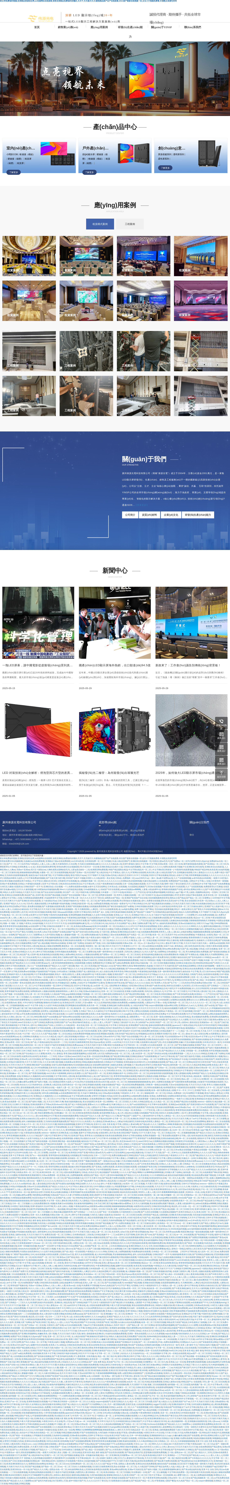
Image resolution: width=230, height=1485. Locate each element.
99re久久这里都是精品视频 (156, 1237)
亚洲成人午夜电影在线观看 (66, 1280)
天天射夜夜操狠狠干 (24, 1243)
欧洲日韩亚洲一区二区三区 (149, 1051)
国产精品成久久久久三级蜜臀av (153, 1124)
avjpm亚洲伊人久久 (125, 1399)
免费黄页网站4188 (142, 1229)
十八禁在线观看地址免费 (193, 1390)
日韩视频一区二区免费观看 (196, 1051)
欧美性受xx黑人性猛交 (58, 1362)
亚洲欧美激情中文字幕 (180, 1404)
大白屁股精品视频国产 (168, 1212)
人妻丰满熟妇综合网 (87, 1399)
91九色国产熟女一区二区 (187, 1481)
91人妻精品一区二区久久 (171, 1116)
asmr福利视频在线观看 (196, 1229)
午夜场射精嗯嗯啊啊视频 (106, 1373)
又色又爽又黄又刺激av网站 (125, 1291)
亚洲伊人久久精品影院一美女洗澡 (70, 1025)
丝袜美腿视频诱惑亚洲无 (32, 1413)
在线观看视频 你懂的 (70, 1138)
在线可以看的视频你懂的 (61, 1065)
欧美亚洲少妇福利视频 (143, 1266)
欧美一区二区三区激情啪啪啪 (128, 1263)
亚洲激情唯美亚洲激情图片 (29, 1175)
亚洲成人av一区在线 (208, 1334)
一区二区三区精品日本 (165, 1133)
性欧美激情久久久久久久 (188, 1334)
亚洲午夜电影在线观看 (17, 1147)
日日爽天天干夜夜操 (20, 1104)
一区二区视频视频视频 (185, 1133)
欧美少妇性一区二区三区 (207, 1212)
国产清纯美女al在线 (158, 1053)
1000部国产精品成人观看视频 (155, 1215)
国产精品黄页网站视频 (119, 1056)
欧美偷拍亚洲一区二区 (151, 1328)
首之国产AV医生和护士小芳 (216, 1274)
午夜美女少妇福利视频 (85, 1461)
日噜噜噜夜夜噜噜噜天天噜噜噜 (173, 1218)
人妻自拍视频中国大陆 (14, 1130)
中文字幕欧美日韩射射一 (58, 1401)
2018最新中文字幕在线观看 (39, 1028)
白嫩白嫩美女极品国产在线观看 (186, 1435)
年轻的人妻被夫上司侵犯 (127, 1144)
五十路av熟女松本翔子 (141, 1065)
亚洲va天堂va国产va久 (19, 1345)
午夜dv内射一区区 (112, 1274)
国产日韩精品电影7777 (42, 1110)
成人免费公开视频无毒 (106, 1399)
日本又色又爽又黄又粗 (103, 1203)
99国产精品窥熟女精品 (25, 1348)
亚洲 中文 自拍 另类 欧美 (66, 1039)
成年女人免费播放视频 (146, 1280)
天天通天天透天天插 (154, 1184)
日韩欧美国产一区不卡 (161, 1254)
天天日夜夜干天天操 (138, 1384)
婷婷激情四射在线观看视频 (161, 1073)
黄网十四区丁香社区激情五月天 (82, 1339)
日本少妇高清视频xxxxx (158, 1246)
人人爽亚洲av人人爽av (204, 1141)
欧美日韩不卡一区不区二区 (127, 1150)
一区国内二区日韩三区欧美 (101, 1209)
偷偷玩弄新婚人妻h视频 (121, 1065)
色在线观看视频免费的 (134, 1237)
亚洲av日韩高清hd (140, 1014)
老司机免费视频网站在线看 (214, 1096)
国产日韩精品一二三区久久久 (86, 1212)
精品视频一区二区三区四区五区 (180, 1209)
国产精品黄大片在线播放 (154, 1220)
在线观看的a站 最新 (184, 1068)
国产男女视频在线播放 (184, 1045)
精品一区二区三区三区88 (10, 1053)
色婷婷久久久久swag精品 (121, 1014)
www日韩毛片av (79, 1056)
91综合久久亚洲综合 (144, 1348)
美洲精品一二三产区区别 (177, 1455)
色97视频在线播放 (216, 1427)
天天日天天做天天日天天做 (186, 1447)
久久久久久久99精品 (198, 1053)
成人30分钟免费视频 (119, 1130)
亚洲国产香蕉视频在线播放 (22, 1311)
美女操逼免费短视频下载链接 (203, 1175)
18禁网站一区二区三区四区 (117, 1102)
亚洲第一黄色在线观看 (136, 1334)
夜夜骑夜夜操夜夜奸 (174, 1243)
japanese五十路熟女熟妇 (182, 1025)
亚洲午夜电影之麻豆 (203, 1209)
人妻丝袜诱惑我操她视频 (62, 1028)
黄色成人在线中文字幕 (73, 1147)
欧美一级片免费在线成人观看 (163, 1090)
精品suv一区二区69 (149, 1263)
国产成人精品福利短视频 (144, 1181)
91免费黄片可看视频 (194, 1093)
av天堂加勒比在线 (208, 1294)
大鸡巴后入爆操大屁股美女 (101, 1215)
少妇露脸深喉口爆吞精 (59, 1070)
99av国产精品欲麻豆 (205, 1201)
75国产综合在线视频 (129, 1036)
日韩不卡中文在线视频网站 (119, 1201)
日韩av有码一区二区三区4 (178, 1478)
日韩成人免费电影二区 (175, 1093)
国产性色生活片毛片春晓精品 (108, 1288)
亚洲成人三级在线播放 (115, 1311)
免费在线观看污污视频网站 (18, 1215)
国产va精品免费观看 (22, 1353)
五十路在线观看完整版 (191, 1257)
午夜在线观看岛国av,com (160, 1127)
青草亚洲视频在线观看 (218, 1051)
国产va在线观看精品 (138, 1104)
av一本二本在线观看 (184, 1235)
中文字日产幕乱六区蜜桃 (127, 1285)
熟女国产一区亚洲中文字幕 (49, 1246)
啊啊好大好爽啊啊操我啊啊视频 (150, 1172)
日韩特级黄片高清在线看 (215, 1116)
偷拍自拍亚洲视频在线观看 (102, 1034)
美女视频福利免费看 (200, 1017)
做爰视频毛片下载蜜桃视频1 (77, 1359)
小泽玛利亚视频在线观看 (53, 1413)
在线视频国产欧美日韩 (148, 1113)
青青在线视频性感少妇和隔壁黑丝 (161, 1087)
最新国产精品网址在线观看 (79, 1351)
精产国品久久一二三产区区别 (48, 1450)
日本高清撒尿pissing (119, 1246)
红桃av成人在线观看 (184, 1305)
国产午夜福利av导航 (156, 1028)
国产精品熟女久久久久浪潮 (173, 1051)
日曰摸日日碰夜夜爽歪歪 (78, 1042)
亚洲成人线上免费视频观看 (71, 1175)
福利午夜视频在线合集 (97, 1090)
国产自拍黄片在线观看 (127, 1438)
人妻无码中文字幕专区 (73, 1382)
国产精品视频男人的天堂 (133, 1220)
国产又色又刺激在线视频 (18, 1461)
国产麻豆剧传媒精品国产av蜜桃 (99, 1319)
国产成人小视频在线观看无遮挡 (197, 1376)
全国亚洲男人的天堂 (22, 1048)
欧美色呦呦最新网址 (165, 1099)
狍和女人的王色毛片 (194, 1249)
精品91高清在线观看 (128, 1192)
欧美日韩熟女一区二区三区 (148, 1274)
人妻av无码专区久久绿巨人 (149, 1447)
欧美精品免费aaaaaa (74, 1045)
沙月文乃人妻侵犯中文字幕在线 (130, 1458)
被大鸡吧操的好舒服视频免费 (82, 1288)
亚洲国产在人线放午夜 (138, 1427)
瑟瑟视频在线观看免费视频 (155, 1452)
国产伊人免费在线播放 (121, 1223)
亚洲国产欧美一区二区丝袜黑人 (208, 1090)
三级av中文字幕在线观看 (93, 1325)
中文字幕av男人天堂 (219, 1384)
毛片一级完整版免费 (116, 1404)
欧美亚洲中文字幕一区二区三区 (116, 1119)
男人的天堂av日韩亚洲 (184, 1189)
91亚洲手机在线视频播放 (180, 1039)
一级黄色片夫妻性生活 (198, 1427)
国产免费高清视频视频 (197, 1237)
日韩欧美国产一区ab (57, 1447)
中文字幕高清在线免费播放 (77, 1099)
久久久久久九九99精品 (78, 1362)
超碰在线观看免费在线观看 (160, 1025)
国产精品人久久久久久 (23, 1116)
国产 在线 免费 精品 (87, 1087)
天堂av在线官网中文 (86, 1373)
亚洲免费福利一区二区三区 (81, 1464)
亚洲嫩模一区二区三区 (173, 1195)
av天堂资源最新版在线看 (193, 1116)
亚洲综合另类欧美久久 (127, 1164)
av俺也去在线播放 (122, 1418)
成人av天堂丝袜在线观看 (72, 1051)
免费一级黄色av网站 (122, 1209)
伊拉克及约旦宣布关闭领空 (205, 1025)
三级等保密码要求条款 (175, 1028)
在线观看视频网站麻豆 (170, 1283)
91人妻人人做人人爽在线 (34, 1384)
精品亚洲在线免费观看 (143, 1461)
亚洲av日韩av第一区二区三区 (206, 1068)
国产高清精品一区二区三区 (164, 1235)
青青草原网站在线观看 (57, 1167)
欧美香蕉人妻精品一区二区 (156, 1121)
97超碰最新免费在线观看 (196, 1311)
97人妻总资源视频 (68, 1036)
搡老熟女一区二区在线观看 (53, 1387)
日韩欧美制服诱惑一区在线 (71, 1119)
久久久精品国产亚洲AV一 (201, 1297)
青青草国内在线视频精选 (58, 1155)
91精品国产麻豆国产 (182, 1367)
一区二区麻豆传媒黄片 (190, 1223)
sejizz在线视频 (37, 1263)
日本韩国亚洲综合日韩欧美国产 (201, 1059)
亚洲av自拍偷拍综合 (168, 1291)
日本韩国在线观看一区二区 (191, 1413)
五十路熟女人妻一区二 (168, 1285)
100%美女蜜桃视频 (50, 1093)
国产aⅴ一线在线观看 (38, 1155)
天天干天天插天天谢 (44, 1348)
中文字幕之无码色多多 (118, 1025)
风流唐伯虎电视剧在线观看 (39, 1472)
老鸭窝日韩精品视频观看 (152, 1379)
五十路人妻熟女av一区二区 (54, 1305)
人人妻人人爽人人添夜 (19, 1070)
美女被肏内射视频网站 (83, 1203)
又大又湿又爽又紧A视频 (53, 1062)
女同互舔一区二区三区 (163, 1150)
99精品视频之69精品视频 (19, 1483)
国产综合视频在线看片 (114, 1283)
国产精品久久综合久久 (205, 1133)
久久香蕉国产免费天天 (18, 1271)
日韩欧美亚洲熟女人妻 (29, 1365)
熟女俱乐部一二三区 (58, 1042)
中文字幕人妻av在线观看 (211, 1113)
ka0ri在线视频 (47, 1076)
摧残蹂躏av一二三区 (194, 1028)
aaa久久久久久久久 (207, 1144)
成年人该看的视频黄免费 (146, 1268)
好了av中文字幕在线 (166, 1056)
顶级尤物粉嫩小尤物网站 (152, 1147)
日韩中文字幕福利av (190, 1184)
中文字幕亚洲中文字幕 (57, 1135)
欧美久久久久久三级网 (187, 1291)
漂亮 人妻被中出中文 (19, 1268)
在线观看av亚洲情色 (72, 1062)
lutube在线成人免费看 (41, 1407)
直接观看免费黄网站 (190, 1152)
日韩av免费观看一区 (50, 1175)
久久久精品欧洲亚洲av (61, 1427)
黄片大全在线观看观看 (84, 1254)
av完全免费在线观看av (89, 1226)
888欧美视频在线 (175, 1124)
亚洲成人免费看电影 (157, 1096)
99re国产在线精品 (135, 1345)
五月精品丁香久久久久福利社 (195, 1365)
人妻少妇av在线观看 (100, 1243)
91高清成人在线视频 (46, 1223)
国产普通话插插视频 (37, 1073)
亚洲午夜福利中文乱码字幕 (128, 1031)
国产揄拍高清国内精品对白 (215, 1249)
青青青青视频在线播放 (84, 1223)
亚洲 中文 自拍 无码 (209, 1469)
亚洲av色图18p (80, 1410)
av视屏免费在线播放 (139, 1096)
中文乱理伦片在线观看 (83, 1082)
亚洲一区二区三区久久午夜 (59, 1336)
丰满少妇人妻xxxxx (26, 1181)
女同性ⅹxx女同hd (113, 1042)
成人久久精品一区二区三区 (161, 1102)
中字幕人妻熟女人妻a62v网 (127, 1124)
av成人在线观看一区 (95, 1376)
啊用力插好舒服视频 (128, 1447)
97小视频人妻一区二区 (63, 1424)
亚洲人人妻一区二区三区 (93, 1283)
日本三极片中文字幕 (75, 1328)
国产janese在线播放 (54, 1147)
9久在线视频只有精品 (16, 1144)
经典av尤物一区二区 (58, 1215)
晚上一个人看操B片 (77, 1260)
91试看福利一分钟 (180, 1427)
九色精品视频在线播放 (171, 1257)
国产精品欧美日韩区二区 (110, 1147)
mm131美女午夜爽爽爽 (56, 1073)
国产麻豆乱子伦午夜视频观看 (133, 1039)
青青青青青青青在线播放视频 (103, 1441)
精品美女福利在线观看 (99, 1384)
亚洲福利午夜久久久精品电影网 (27, 1093)
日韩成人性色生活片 (89, 1172)
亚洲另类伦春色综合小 (160, 1229)
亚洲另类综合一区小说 (71, 1085)
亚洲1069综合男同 (135, 1240)
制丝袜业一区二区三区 (14, 1325)
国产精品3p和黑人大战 (164, 1467)
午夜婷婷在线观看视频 (98, 1407)
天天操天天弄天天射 (70, 1226)
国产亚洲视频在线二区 (85, 1294)
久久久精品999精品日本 (22, 1096)
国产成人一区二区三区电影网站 (105, 1189)
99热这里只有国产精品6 (204, 1181)
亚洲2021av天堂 (77, 1070)
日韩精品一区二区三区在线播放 (196, 1164)
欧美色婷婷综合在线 (121, 1107)
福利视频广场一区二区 (200, 1384)
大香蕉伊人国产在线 (54, 1325)
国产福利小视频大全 (23, 1090)
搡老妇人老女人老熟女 (19, 1351)
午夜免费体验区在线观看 (115, 1382)
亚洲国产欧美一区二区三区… (108, 1087)
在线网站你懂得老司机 (176, 1096)
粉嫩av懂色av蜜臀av (122, 1203)
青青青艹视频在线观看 (87, 1161)
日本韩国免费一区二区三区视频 (102, 1268)
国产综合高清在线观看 (57, 1351)
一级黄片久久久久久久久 (45, 1181)
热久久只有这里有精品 (181, 1017)
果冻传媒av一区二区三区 (93, 1274)
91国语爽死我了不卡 (205, 1280)
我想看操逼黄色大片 (35, 1178)
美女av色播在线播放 (59, 1192)
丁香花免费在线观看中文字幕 (173, 1135)
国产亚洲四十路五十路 (23, 1418)
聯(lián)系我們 (192, 27)
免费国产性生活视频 (18, 1336)
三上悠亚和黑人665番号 (18, 1158)
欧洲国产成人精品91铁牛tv (32, 1455)
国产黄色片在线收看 (19, 1317)
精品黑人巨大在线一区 (180, 1206)
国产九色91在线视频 (149, 1212)
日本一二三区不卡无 (102, 1155)
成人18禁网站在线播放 (28, 1036)
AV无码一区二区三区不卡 (83, 1416)
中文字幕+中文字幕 (22, 1263)
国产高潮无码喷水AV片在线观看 (200, 1104)
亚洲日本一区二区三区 (178, 1246)
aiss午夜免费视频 (91, 1051)
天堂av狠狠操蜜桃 (60, 1260)
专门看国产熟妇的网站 (19, 1254)
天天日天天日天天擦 (48, 1124)
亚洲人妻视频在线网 (182, 1073)
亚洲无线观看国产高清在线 (142, 1107)
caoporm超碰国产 (103, 1401)
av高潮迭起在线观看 (124, 1444)
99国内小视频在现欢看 (165, 1305)
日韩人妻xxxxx (214, 1421)
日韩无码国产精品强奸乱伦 (126, 1034)
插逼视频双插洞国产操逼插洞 (93, 1367)
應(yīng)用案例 (99, 27)
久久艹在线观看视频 (139, 1407)
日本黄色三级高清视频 (19, 1206)
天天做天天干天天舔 (152, 1152)
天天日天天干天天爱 (48, 1365)
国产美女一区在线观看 (67, 1161)
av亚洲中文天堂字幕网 (125, 1235)
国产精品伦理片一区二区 (95, 1073)
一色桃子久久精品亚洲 (184, 1099)
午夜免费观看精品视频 (105, 1266)
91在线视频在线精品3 (82, 1065)
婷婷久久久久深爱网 (77, 1376)
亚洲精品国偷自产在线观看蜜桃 (143, 1056)
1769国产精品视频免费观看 (18, 1068)
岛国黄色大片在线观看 (117, 1090)
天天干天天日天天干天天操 (65, 1331)
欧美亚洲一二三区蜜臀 (99, 1359)
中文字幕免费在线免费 (175, 1014)
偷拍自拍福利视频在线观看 (179, 1175)
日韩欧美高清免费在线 (161, 1206)
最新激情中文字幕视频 (167, 1169)
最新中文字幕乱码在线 (88, 1133)
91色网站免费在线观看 (158, 1130)
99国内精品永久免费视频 (111, 1249)
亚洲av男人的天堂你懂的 (30, 1059)
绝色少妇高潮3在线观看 (47, 1218)
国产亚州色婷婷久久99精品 (182, 1450)
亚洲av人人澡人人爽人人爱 (170, 1164)
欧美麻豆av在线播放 (64, 1203)
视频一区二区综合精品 (62, 1034)
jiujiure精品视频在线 (134, 1152)
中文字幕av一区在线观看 (162, 1475)
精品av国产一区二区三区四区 (199, 1353)
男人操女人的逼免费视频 (15, 1308)
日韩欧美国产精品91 (160, 1065)
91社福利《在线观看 (135, 1308)
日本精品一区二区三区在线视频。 (166, 1251)
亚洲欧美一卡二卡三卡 (134, 1314)
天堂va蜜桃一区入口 (18, 1164)
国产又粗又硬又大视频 (46, 1249)
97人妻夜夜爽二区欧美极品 (85, 1356)
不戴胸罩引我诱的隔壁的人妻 (123, 1099)
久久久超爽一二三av (164, 1367)
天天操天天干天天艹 (26, 1031)
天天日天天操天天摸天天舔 (200, 1020)
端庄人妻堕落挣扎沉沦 (41, 1232)
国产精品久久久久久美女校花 (136, 1175)
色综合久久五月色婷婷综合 (133, 1020)
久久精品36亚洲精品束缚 (200, 1065)
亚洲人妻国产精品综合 (107, 1031)
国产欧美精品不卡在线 (177, 1059)
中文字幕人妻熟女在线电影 (169, 1158)
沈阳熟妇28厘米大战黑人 (62, 1082)
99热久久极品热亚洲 (117, 1336)
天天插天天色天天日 (15, 1467)
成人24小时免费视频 (39, 1068)
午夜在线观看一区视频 (212, 1240)
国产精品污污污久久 (75, 1121)
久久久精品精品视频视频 (110, 1424)
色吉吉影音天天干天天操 (148, 1079)
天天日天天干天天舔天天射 (213, 1263)
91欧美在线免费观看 (113, 1135)
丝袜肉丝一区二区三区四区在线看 (129, 1195)
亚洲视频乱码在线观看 (192, 1124)
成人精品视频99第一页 (177, 1421)
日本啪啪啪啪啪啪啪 (165, 1167)
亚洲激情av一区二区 (208, 1022)
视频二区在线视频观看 (16, 1274)
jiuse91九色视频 (46, 1424)
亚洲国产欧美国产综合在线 (56, 1376)
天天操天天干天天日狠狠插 (122, 1048)
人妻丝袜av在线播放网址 (67, 1444)
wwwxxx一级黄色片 (205, 1102)
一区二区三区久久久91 (47, 1438)
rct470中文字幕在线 (92, 1263)
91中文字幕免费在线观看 (196, 1014)
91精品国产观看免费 (36, 1237)
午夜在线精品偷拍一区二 (203, 1070)
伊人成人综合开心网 (20, 1427)
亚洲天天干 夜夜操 (22, 1458)
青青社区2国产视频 (166, 1144)
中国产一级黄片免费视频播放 (127, 1198)
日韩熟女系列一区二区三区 (137, 1073)
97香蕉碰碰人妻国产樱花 (165, 1481)
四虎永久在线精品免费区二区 (134, 1087)
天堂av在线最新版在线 (178, 1085)
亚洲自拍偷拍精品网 (169, 1138)
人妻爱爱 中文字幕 (142, 1302)
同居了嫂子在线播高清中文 (204, 1317)
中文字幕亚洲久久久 (220, 1036)
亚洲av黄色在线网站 (28, 1218)
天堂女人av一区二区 (142, 1444)
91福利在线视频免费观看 (115, 1334)
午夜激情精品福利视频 (9, 1039)
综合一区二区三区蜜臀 (216, 1119)
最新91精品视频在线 (79, 1475)
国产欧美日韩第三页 (41, 1322)
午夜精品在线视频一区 (201, 1150)
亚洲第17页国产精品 (38, 1351)
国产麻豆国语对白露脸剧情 (107, 1257)
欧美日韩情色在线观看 (140, 1277)
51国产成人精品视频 (150, 1218)
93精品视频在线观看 (58, 1158)
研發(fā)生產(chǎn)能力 (130, 32)
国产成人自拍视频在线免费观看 (20, 1356)
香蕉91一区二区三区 (191, 1294)
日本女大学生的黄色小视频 (168, 1393)
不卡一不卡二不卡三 (185, 1090)
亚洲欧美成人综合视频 (68, 1133)
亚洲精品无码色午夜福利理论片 (111, 1028)
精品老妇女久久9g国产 (160, 1277)
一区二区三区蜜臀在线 (158, 1059)
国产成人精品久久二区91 (118, 1297)
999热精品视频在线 (74, 1237)
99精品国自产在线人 (46, 1025)
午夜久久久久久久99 (181, 1186)
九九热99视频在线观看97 (41, 1458)
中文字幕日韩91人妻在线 (64, 1076)
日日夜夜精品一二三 (36, 1147)
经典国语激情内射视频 (27, 1223)
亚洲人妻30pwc (108, 1263)
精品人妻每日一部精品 (175, 1249)
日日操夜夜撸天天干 (11, 1455)
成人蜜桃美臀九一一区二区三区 (139, 1017)
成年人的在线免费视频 (142, 1254)
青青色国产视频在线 (18, 1285)
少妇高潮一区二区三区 (58, 1152)
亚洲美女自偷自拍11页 (29, 1119)
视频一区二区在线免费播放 (91, 1379)
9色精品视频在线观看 (202, 1438)
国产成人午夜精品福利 (39, 1042)
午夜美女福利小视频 (56, 1342)
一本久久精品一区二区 (59, 1048)
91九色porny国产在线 (37, 1336)
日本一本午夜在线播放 (139, 1435)
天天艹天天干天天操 (79, 1407)
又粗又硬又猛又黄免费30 (15, 1339)
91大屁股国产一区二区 (148, 1339)
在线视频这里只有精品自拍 (81, 1155)
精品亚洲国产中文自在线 (84, 1322)
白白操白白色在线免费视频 (69, 1020)
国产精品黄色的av (185, 1461)
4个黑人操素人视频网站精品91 (216, 1178)
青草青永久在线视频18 (94, 1135)
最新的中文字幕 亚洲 (206, 1138)
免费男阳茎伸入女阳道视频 (159, 1370)
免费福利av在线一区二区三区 (117, 1053)
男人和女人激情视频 (35, 1274)
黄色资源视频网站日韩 (30, 1452)
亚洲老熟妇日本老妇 (203, 1099)
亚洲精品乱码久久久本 (119, 1243)
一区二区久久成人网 (175, 1178)
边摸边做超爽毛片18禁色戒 (70, 1283)
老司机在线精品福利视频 (52, 1079)
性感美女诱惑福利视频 (137, 1300)
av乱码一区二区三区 (118, 1082)
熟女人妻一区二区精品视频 (211, 1407)
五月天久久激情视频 (90, 1020)
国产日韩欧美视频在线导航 (160, 1271)
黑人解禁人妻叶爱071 (34, 1130)
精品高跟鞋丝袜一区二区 (30, 1045)
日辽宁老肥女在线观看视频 (137, 1127)
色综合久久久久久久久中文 (68, 1181)
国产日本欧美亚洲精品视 (147, 1164)
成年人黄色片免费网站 (104, 1393)
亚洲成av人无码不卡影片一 (115, 1325)
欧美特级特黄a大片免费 (17, 1028)
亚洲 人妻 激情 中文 (189, 1345)
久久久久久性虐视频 (144, 1068)
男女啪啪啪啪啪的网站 (56, 1237)
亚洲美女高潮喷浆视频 (9, 1020)
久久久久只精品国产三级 (37, 1135)
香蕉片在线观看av (115, 1045)
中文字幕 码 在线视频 (107, 1138)
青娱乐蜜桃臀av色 (45, 1113)
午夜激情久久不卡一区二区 (207, 1087)
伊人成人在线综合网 (199, 1034)
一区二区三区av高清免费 (201, 1107)
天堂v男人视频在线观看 (200, 1271)
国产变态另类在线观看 (25, 1331)
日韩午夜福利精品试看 (62, 1243)
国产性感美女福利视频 (65, 1184)
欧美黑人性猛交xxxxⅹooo (99, 1048)
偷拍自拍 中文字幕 (89, 1141)
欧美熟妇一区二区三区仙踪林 (89, 1036)
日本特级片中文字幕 (40, 1048)
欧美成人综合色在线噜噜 (179, 1297)
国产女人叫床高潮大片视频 (23, 1450)
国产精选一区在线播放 (193, 1243)
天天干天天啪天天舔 (80, 1232)
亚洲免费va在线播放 (153, 1373)
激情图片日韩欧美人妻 (95, 1300)
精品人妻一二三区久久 (190, 1079)
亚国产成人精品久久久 (162, 1401)
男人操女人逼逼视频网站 (144, 1367)
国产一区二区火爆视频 (157, 1472)
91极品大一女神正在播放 (192, 1158)
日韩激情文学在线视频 (184, 1141)
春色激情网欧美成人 (84, 1076)
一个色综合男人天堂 (15, 1319)
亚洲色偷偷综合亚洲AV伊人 (135, 1062)
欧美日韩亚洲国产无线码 (127, 1133)
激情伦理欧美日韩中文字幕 (53, 1220)
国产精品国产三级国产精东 (82, 1144)
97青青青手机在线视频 (172, 1240)
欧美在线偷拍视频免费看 (68, 1116)
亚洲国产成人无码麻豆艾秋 (174, 1379)
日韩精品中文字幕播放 (113, 1062)
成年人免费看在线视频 (160, 1082)
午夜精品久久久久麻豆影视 (164, 1266)
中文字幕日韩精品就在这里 (105, 1331)
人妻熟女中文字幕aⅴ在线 (101, 1107)
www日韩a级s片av (182, 1107)
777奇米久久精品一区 (124, 1110)
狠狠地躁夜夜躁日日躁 (181, 1254)
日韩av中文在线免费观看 (37, 1186)
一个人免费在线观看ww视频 (69, 1396)
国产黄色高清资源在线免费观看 (78, 1291)
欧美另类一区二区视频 (9, 1124)
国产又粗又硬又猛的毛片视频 (188, 1056)
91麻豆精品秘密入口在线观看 (23, 1161)
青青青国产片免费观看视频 (148, 1138)
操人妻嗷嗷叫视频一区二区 (137, 1271)
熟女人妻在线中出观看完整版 (52, 1314)
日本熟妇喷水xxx (74, 1447)
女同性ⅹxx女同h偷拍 (148, 1158)
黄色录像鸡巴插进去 (80, 1022)
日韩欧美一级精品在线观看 (156, 1085)
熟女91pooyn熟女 (97, 1042)
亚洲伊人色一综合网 (66, 1430)
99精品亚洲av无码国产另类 (74, 1240)
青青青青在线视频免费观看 (84, 1418)
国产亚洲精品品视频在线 (202, 1254)
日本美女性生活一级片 (212, 1042)
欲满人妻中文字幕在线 (188, 1285)
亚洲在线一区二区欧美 (54, 1263)
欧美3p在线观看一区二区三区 (15, 1102)
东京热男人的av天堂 (120, 1232)
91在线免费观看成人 (68, 1031)
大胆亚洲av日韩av (194, 1096)
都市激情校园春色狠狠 (212, 1028)
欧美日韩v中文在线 (8, 1379)
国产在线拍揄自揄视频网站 (71, 1274)
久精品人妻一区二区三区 (100, 1232)
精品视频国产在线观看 (108, 1172)
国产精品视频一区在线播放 (194, 1356)
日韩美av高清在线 (201, 1305)
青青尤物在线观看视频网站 (75, 1053)
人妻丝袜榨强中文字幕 (9, 1014)
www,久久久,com (7, 1087)
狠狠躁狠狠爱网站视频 (103, 1110)
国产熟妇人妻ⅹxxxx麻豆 (26, 1367)
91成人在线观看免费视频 (145, 1294)
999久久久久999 (146, 1150)
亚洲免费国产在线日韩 (138, 1025)
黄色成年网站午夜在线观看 (77, 1209)
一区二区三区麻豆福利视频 (81, 1164)
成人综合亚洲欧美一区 (215, 1147)
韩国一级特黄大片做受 (203, 1464)
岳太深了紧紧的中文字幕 (78, 1127)
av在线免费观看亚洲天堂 (69, 1093)
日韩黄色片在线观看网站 (171, 1365)
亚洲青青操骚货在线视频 (37, 1401)
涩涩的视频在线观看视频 (35, 1328)
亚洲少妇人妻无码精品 (17, 1297)
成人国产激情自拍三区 (103, 1076)
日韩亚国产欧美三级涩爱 (106, 1322)
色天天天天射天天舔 (68, 1373)
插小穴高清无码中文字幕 (188, 1430)
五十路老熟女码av (128, 1365)
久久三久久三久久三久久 (139, 1317)
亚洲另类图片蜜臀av (117, 1240)
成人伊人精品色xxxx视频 (128, 1113)
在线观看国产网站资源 (212, 1172)
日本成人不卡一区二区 (29, 1124)
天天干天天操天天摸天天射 (202, 1401)
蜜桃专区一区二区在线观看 (218, 1121)
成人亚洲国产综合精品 (23, 1294)
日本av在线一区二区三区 (181, 1127)
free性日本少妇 (175, 1351)
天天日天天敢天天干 (35, 1235)
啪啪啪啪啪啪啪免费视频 (122, 1206)
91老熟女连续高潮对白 (29, 1251)
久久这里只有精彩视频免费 (76, 1014)
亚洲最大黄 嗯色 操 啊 (63, 1418)
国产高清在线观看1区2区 (216, 1356)
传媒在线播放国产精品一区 (113, 1085)
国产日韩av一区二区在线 (164, 1068)
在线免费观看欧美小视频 (212, 1056)
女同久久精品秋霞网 (99, 1271)
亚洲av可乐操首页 (135, 1469)
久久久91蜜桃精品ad (62, 1096)
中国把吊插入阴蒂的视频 (211, 1314)
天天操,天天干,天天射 (210, 1031)
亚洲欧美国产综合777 (93, 1059)
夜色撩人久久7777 (10, 1218)
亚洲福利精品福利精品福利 (40, 1271)
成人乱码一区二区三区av (179, 1130)
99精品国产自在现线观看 (61, 1390)
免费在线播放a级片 (197, 1147)
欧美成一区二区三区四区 (97, 1240)
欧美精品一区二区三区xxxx (169, 1223)
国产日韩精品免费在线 (43, 1022)
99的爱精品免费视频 (41, 1195)
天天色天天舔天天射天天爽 (95, 1045)
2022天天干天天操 (209, 1220)
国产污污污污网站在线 (34, 1376)
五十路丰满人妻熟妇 (81, 1390)
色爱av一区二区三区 (62, 1348)
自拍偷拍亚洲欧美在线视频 (71, 1059)
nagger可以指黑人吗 (161, 1404)
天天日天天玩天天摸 (197, 1085)
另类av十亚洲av (64, 1056)
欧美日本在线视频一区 (14, 1328)
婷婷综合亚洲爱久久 (75, 1073)
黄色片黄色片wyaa (112, 1218)
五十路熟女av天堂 (139, 1418)
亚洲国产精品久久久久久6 (11, 1167)
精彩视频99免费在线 (156, 1243)
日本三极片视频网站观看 (133, 1249)
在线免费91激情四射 (149, 1031)
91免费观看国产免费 (29, 1283)
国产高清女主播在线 (34, 1144)
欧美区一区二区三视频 (45, 1039)
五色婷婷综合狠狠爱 (60, 1435)
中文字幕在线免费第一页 (178, 1472)
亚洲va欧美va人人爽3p (112, 1121)
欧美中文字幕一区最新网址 (45, 1294)
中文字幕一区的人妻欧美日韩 (59, 1201)
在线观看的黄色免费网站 (202, 1424)
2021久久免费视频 (107, 1051)
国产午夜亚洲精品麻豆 (181, 1288)
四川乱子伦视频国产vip (206, 1467)
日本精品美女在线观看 (144, 1186)
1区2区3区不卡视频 (185, 1464)
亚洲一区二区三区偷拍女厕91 (144, 1223)
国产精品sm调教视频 (50, 1059)
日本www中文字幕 (85, 1331)
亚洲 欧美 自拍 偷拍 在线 (59, 1068)
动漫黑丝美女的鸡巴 (30, 1056)
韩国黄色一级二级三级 (39, 1158)
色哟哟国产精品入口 (200, 1073)
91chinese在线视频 (155, 1424)
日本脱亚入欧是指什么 (89, 1438)
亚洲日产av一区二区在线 (32, 1240)
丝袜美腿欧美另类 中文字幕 (43, 1353)
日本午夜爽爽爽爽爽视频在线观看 (170, 1192)
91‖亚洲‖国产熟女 (117, 1127)
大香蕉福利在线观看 (32, 1133)
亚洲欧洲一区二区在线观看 (212, 1079)
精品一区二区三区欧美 (190, 1031)
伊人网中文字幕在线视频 (78, 1215)
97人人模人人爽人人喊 (165, 1181)
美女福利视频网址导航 (153, 1240)
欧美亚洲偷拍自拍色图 (155, 1020)
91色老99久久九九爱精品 (126, 1051)
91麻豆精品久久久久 (89, 1017)
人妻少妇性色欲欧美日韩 (196, 1135)
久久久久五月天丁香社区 (97, 1481)
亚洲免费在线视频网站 (218, 1017)
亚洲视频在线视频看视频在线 (175, 1147)
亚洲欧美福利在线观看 (126, 1441)
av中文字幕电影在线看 (107, 1229)
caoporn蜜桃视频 (205, 1481)
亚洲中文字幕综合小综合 (30, 1169)
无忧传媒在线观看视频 (164, 1107)
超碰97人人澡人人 (107, 1226)
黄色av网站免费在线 (118, 1469)
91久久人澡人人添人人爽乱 (39, 1288)
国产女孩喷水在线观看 (154, 1314)
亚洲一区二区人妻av (181, 1034)
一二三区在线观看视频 (17, 1472)
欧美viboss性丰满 (101, 1082)
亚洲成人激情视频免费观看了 (164, 1430)
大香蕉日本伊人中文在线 (52, 1421)
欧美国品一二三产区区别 (144, 1110)
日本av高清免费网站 (197, 1121)
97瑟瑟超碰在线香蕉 (138, 1243)
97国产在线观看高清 (88, 1433)
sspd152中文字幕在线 (76, 1305)
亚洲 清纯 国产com (144, 1235)
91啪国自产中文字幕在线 (88, 1039)
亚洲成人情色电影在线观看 (47, 1031)
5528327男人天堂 (24, 1379)
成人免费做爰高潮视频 (203, 1475)
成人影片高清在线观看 (87, 1031)
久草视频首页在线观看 (98, 1127)
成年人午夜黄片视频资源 (110, 1184)
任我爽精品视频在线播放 (163, 1141)
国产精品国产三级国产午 (130, 1116)
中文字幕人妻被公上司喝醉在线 (124, 1158)
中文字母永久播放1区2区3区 (80, 1186)
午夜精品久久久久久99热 (96, 1251)
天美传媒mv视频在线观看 (94, 1237)
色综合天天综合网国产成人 (72, 1246)
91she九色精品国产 (108, 1285)
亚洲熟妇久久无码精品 (195, 1328)
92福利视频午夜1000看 (137, 1370)
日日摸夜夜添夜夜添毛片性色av (208, 1167)
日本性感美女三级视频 (197, 1322)
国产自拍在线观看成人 (147, 1144)
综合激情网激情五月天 (203, 1461)
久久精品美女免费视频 (75, 1319)
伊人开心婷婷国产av (140, 1022)
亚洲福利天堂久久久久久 (93, 1382)
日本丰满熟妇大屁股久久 (103, 1186)
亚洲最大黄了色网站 (216, 1053)
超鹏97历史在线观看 (124, 1266)
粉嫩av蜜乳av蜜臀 (25, 1082)
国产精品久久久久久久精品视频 (185, 1370)
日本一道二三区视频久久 (22, 1203)
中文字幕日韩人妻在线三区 (132, 1376)
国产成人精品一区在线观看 (73, 1251)
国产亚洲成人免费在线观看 (103, 1167)
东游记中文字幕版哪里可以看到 (36, 1475)
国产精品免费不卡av (88, 1181)
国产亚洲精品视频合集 (125, 1348)
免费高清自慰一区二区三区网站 (58, 1235)
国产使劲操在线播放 (200, 1039)
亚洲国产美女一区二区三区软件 (208, 1045)
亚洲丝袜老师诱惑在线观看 (87, 1113)
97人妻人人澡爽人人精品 (51, 1300)
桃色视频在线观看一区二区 (39, 1260)
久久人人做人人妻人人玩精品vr (184, 1277)
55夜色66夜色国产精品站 (103, 1068)
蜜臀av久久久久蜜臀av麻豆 (99, 1104)
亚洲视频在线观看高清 (197, 1421)
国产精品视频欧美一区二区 (201, 1478)
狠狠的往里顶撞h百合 (152, 1311)
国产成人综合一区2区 (115, 1237)
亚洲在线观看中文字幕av (40, 1104)
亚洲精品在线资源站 (184, 1181)
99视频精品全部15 (146, 1034)
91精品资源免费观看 (153, 1382)
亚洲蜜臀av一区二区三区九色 (160, 1300)
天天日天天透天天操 (153, 1458)
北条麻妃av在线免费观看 (37, 1478)
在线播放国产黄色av (216, 1237)
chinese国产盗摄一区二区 (189, 1198)
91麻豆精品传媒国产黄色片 (173, 1328)
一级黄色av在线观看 (193, 1178)
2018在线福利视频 (178, 1229)
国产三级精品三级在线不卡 (119, 1022)
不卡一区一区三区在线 (51, 1051)
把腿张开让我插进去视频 (147, 1076)
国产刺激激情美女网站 (208, 1342)
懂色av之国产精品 (91, 1147)
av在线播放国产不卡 (63, 1297)
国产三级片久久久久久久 (26, 1438)
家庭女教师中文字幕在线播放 (101, 1195)
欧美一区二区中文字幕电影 (98, 1130)
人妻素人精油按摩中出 (185, 1203)
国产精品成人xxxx (196, 1455)
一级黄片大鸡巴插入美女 (15, 1291)
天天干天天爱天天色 (33, 1062)
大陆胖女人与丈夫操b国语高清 (203, 1186)
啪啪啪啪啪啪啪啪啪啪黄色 (161, 1070)
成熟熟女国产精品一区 (92, 1175)
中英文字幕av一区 (27, 1039)
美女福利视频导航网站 (207, 1226)
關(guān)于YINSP (161, 27)
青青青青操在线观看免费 (186, 1110)
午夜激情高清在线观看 (185, 1087)
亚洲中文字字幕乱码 (84, 1124)
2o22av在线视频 (135, 1362)
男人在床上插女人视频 (218, 1130)
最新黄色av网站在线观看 (100, 1206)
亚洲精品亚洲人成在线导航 (137, 1070)
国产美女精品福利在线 (191, 1469)
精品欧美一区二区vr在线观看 (159, 1288)
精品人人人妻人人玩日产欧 (62, 1322)
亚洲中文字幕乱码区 (214, 1192)
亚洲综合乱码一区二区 (178, 1121)
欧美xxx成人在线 (74, 1285)
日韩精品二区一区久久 (167, 1441)
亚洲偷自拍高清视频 (151, 1283)
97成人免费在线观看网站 (168, 1342)
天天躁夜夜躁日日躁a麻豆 (119, 1481)
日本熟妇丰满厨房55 (15, 1062)
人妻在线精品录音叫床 (45, 1184)
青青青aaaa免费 (173, 1232)
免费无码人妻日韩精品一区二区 (89, 1472)
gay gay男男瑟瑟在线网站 (109, 1079)
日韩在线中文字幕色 (188, 1226)
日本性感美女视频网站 (122, 1319)
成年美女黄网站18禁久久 (210, 1435)
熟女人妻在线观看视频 (138, 1130)
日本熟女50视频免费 (17, 1186)
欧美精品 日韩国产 (19, 1127)
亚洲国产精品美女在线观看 (185, 1102)
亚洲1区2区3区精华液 (118, 1370)
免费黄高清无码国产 (167, 1260)
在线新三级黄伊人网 (181, 1271)
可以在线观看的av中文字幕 (176, 1036)
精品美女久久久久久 (24, 1430)
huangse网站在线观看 (167, 1198)
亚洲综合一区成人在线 (195, 1192)
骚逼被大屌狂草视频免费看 (79, 1167)
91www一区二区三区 (120, 1169)
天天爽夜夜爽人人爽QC (80, 1271)
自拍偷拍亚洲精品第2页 (160, 1119)
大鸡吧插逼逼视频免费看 (20, 1198)
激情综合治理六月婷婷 (40, 1192)
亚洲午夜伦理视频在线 (139, 1232)
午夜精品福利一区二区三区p (149, 1257)
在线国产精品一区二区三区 (188, 1266)
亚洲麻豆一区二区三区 (125, 1387)
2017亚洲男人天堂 (60, 1481)
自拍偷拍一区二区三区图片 (79, 1158)
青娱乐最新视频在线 (72, 1102)
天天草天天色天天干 (16, 1065)
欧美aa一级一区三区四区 (68, 1438)
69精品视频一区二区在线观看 (70, 1218)
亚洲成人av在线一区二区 (119, 1407)
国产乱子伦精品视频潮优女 (75, 1090)
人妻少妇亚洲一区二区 (140, 1053)
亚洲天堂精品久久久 (187, 1212)
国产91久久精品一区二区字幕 (34, 1342)
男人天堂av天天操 (70, 1421)
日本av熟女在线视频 (182, 1150)
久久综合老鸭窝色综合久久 (94, 1308)
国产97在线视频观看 (81, 1297)
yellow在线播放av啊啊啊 (206, 1203)
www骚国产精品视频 (133, 1283)
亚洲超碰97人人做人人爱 (15, 1189)
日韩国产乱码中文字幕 (81, 1150)
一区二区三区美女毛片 (212, 1416)
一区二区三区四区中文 (39, 1070)
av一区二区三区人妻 (28, 1113)
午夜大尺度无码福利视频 (110, 1020)
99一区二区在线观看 (187, 1138)
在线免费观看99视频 (81, 1034)
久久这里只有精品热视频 (50, 1251)
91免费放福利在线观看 (212, 1124)
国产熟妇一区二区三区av (51, 1467)
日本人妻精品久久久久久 (95, 1070)
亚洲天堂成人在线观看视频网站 (139, 1404)
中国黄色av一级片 (12, 1452)
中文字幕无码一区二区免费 (134, 1045)
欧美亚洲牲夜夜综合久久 (164, 1189)
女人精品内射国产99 (80, 1336)
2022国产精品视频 (103, 1223)
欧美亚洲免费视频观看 (194, 1048)
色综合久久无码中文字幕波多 (57, 1189)
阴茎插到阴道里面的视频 (76, 1478)
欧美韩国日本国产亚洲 (78, 1152)
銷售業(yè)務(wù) (68, 27)
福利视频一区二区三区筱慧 (178, 1384)
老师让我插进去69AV (28, 1020)
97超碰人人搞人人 (128, 1280)
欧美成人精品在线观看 (219, 1164)
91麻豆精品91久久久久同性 (77, 1384)
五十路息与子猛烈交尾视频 (53, 1045)
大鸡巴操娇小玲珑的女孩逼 (45, 1430)
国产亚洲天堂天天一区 (93, 1314)
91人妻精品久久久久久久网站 (135, 1059)
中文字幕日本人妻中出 (27, 1025)
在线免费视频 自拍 (12, 1076)
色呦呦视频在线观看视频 (116, 1345)
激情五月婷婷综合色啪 (217, 1135)
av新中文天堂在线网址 (49, 1119)
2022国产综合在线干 (121, 1277)
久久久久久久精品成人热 (49, 1036)
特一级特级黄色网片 (35, 1291)
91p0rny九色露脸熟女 (140, 1209)
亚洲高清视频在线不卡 (116, 1073)
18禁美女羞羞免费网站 (54, 1107)
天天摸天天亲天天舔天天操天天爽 (34, 1277)
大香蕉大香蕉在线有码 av (167, 1319)
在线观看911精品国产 (149, 1042)
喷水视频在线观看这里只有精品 (120, 1367)
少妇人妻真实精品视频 (194, 1274)
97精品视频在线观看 (127, 1257)
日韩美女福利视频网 (160, 1201)
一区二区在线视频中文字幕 (19, 1141)
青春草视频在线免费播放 (155, 1249)
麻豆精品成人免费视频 (116, 1308)
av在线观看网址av (10, 1036)
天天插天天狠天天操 (217, 1418)
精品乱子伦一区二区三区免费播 (208, 1189)
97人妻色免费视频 (192, 1113)
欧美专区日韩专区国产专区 (204, 1062)
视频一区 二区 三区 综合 (32, 1305)
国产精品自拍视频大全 (61, 1150)
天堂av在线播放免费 (98, 1201)
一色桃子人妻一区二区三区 (66, 1087)
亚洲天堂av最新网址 (121, 1096)
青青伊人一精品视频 (56, 1209)
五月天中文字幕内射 (196, 1218)
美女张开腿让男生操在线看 (53, 1014)
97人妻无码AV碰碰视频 (113, 1175)
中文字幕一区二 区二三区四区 (41, 1297)
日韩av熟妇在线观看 (110, 1093)
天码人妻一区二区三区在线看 (151, 1036)
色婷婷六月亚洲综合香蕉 (81, 1068)
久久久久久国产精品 (43, 1034)
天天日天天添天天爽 (130, 1042)
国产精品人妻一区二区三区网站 (179, 1062)
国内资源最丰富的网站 (51, 1404)
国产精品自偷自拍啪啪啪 (154, 1376)
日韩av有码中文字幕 (111, 1036)
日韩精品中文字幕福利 (182, 1070)
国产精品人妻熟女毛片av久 (212, 1223)
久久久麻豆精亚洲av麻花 (50, 1138)
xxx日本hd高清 (194, 1220)
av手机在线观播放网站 (71, 1311)
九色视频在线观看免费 (78, 1268)
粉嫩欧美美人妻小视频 (47, 1334)
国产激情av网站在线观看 (69, 1017)
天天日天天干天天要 (163, 1186)
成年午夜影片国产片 (77, 1481)
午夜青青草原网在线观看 (156, 1478)
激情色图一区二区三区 (179, 1065)
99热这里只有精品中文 (211, 1433)
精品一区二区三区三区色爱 (140, 1401)
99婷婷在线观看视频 (66, 1124)
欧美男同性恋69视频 (159, 1317)
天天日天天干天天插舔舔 (184, 1300)
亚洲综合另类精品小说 (163, 1438)
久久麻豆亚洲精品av (50, 1373)
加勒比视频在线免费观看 (88, 1365)
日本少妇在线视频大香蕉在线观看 (44, 1254)
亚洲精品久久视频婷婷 (30, 1076)
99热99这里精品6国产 (85, 1198)
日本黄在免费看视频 (195, 1379)
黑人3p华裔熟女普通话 (40, 1390)
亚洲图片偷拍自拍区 (26, 1150)
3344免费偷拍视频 (56, 1090)
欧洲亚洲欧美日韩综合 (210, 1266)
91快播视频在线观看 (156, 1062)
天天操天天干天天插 (78, 1048)
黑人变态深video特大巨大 (126, 1141)
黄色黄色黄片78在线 (213, 1379)
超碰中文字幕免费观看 (57, 1127)
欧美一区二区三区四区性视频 (122, 1260)
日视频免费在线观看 (8, 1334)
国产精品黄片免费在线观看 (113, 1178)
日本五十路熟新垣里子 (148, 1285)
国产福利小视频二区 (42, 1082)
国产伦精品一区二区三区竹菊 (134, 1424)
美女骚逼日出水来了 (88, 1138)
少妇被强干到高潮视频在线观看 (210, 1082)
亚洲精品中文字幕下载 (191, 1314)
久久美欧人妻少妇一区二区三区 (20, 1017)
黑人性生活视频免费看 (168, 1042)
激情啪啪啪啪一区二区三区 (82, 1110)
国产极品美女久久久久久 (203, 1155)
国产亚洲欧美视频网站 (27, 1334)
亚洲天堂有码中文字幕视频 (182, 1399)
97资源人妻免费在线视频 (131, 1433)
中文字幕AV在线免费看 (158, 1104)
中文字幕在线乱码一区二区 (87, 1458)
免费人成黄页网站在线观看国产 (130, 1373)
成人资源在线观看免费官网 (97, 1305)
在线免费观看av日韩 (207, 1325)
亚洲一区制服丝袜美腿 (27, 1246)
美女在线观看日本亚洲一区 (94, 1102)
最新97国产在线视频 (213, 1390)
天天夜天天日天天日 (80, 1427)
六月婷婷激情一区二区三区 (168, 1410)
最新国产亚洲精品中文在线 (126, 1342)
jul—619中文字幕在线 (51, 1169)
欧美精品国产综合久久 (131, 1147)
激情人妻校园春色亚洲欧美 (92, 1334)
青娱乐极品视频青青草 (63, 1212)
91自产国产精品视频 (174, 1376)
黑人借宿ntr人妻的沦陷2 (188, 1022)
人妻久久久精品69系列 (164, 1110)
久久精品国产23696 (201, 1127)
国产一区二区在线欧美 (147, 1342)
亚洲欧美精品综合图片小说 (157, 1039)
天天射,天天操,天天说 (174, 1433)
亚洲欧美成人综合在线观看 (102, 1342)
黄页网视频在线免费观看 (76, 1130)
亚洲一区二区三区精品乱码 (96, 1025)
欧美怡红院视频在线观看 (126, 1167)
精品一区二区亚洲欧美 (109, 1455)
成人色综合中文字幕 (71, 1079)
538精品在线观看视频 (65, 1223)
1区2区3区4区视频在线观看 (107, 1192)
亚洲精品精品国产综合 (141, 1201)
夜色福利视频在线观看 (61, 1232)
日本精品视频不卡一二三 (169, 1031)
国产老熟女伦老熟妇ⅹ (37, 1127)
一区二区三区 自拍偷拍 (119, 1359)
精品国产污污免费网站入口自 (77, 1107)
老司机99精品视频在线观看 (125, 1416)
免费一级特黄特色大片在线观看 (112, 1017)
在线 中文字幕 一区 (26, 1034)
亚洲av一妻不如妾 (213, 1328)
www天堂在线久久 (25, 1022)
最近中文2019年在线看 (31, 1099)
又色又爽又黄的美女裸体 (82, 1348)
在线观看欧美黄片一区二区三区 (182, 1201)
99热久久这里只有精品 (29, 1138)
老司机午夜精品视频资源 (176, 1220)
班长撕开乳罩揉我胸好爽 (37, 1209)
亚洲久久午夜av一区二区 (80, 1189)
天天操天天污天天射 (35, 1308)
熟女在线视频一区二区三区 (125, 1467)
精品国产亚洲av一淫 (35, 1189)
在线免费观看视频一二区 (178, 1053)
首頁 (37, 27)
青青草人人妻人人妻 (146, 1192)
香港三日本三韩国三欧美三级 (28, 1051)
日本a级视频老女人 (11, 1370)
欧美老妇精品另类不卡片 (144, 1048)
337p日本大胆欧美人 (123, 1393)
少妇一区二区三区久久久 (54, 1130)
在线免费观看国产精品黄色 (53, 1359)
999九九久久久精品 (89, 1079)
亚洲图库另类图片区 (163, 1034)
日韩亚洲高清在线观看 (48, 1283)
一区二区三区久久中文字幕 (53, 1099)
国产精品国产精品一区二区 (142, 1481)
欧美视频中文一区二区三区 (16, 1237)
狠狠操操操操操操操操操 (18, 1201)
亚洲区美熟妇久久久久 (138, 1246)
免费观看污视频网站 (108, 1438)
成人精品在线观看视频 (93, 1218)
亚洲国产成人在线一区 (65, 1198)
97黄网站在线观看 (80, 1195)
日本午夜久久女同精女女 (30, 1404)
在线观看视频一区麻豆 (146, 1099)
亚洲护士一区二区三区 (53, 1455)
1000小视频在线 (156, 1407)
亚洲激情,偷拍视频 (117, 1328)
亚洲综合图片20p (186, 1319)
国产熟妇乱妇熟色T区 (134, 1452)
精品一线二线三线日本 (212, 1158)
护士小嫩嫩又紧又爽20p (106, 1339)
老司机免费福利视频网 (164, 1325)
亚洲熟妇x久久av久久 (189, 1342)
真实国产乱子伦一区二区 (117, 1362)
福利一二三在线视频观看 (28, 1314)
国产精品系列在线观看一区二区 (57, 1144)
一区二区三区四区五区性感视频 (130, 1351)
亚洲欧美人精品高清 (52, 1085)
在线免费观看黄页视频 (112, 1059)
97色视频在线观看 (23, 1232)
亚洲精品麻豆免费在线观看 (105, 1164)
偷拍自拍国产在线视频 (166, 1464)
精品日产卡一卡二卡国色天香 (35, 1167)
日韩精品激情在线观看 (9, 1277)
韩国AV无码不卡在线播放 (136, 1028)
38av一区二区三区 (157, 1232)
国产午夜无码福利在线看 (125, 1068)
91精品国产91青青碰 (218, 1076)
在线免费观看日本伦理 (47, 1020)
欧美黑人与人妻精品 (53, 1053)
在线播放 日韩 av (40, 1090)
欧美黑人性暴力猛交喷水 (99, 1014)
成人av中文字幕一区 (11, 1283)
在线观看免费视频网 (164, 1387)
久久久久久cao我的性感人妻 (208, 1169)
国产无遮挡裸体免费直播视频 (183, 1082)
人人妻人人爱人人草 (98, 1022)
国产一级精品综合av (106, 1161)
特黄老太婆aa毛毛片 (96, 1152)
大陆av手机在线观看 (32, 1079)
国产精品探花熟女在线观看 (44, 1379)
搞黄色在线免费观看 (171, 1184)
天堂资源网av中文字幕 (206, 1348)
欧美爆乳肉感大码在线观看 (41, 1302)
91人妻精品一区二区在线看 (82, 1393)
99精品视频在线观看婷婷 (92, 1062)
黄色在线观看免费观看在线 (143, 1305)
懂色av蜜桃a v (219, 1020)
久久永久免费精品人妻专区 (215, 1359)
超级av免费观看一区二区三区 (41, 1280)
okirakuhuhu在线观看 (27, 1249)
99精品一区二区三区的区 (169, 1079)
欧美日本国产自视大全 (9, 1365)
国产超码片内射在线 (60, 1271)
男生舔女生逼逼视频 (18, 1107)
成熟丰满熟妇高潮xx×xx (56, 1328)
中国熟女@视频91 (60, 1268)
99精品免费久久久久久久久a (87, 1184)
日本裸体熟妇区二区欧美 (82, 1235)
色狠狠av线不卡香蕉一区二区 (19, 1257)
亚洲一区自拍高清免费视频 (98, 1056)
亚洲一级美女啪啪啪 (162, 1017)
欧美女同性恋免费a (157, 1014)
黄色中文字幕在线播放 (132, 1135)
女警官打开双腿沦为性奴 (101, 1096)
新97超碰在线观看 (37, 1201)
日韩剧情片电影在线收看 (167, 1280)
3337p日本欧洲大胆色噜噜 (57, 1441)
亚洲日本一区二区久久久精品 (82, 1401)
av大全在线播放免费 (73, 1325)
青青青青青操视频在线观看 (125, 1076)
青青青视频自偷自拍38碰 (104, 1348)
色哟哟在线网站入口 (197, 1246)
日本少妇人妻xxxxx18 (19, 1280)
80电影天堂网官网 (183, 1268)
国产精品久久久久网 (61, 1110)
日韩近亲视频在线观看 (91, 1085)
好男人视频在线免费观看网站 (44, 1396)
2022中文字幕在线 (189, 1251)
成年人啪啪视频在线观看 (32, 1121)
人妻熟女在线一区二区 (81, 1243)
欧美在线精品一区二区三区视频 (210, 1110)
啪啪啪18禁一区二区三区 (154, 1093)
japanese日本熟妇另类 (74, 1413)
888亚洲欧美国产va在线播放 (46, 1017)
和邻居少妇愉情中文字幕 (214, 1351)
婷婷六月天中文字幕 (8, 1387)
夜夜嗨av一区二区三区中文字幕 (172, 1076)
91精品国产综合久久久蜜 (90, 1116)
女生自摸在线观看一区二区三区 (160, 1045)
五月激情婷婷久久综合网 (129, 1212)
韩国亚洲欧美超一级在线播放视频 (66, 1141)
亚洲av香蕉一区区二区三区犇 (17, 1042)
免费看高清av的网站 (36, 1464)
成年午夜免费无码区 (86, 1266)
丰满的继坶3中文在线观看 (64, 1458)
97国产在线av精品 (129, 1079)
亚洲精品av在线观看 (177, 1104)
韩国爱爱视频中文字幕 (92, 1119)
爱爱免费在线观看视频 (196, 1362)
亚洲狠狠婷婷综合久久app (160, 1435)
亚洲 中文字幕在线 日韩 (18, 1155)
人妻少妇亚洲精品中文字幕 (45, 1116)
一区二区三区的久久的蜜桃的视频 (77, 1467)
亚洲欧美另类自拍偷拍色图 (180, 1215)
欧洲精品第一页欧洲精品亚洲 (42, 1461)
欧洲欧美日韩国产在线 (140, 1119)
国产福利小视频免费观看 (215, 1048)
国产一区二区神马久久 (171, 1152)
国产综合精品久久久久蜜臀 (177, 1020)
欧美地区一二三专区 (48, 1056)
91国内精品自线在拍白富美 (56, 1339)
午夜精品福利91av (209, 1195)
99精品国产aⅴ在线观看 (191, 1382)
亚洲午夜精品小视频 (133, 1311)
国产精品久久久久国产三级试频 (87, 1249)
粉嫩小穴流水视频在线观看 (190, 1042)
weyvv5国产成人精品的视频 (144, 1410)
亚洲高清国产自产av (62, 1022)
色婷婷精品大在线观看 (39, 1410)
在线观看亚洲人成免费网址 (160, 1427)
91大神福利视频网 (216, 1365)
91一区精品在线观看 (219, 1331)
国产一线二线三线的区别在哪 (175, 1458)
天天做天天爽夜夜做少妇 (90, 1093)
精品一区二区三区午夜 (85, 1257)
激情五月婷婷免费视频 (112, 1220)
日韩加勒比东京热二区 (115, 1070)
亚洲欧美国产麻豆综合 (168, 1416)
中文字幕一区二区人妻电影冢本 (208, 1319)
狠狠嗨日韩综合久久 (208, 1393)
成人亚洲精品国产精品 (159, 1297)
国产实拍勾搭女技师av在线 (180, 1317)
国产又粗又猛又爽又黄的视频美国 (170, 1048)
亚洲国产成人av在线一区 (50, 1226)
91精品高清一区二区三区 (141, 1430)
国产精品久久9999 (16, 1376)
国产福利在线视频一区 (41, 1141)
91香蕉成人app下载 (199, 1130)
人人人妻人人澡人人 (213, 1455)
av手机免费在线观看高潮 (30, 1014)
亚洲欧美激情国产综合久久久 (104, 1351)
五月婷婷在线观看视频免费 (54, 1121)
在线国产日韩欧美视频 (55, 1319)
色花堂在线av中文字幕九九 (199, 1036)
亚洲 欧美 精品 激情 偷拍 (30, 1220)
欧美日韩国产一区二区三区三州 (163, 1022)
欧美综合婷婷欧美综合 (168, 1263)
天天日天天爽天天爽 (55, 1102)
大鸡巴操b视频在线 (97, 1475)
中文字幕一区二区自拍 (163, 1348)
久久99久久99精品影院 (139, 1102)
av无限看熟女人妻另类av (105, 1144)
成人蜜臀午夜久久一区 (183, 1475)
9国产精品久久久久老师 (110, 1039)
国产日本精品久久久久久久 (199, 1458)
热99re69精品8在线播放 (157, 1336)
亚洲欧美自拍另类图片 (12, 1475)
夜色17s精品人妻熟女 (213, 1093)
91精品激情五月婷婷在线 (133, 1121)
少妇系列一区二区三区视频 (133, 1184)
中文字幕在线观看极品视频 (11, 1079)
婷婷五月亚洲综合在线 (44, 1087)
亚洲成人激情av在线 (17, 1235)
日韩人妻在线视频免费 (24, 1087)
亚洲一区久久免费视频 (39, 1215)
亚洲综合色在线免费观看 (35, 1441)
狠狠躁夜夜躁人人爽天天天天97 (116, 1430)
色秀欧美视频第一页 (151, 1135)
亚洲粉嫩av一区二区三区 (17, 1073)
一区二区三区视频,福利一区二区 (143, 1169)
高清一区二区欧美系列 (169, 1413)
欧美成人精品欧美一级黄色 (197, 1076)
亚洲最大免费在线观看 (183, 1438)
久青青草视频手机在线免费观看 (82, 1192)
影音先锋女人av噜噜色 (184, 1167)
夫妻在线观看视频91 (71, 1172)
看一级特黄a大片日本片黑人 (85, 1028)
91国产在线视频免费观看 (80, 1441)
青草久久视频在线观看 (216, 1085)
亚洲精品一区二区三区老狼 (137, 1178)
